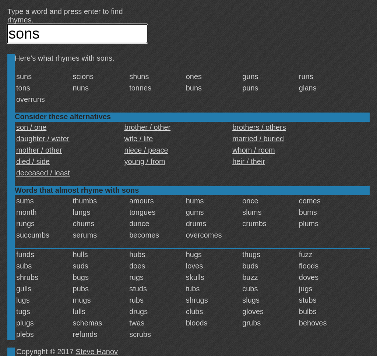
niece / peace (146, 150)
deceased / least (43, 173)
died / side (33, 161)
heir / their (248, 161)
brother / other (147, 127)
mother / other (39, 150)
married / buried (258, 139)
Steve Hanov (97, 352)
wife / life (138, 139)
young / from (144, 161)
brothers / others (259, 127)
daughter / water (43, 139)
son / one (31, 127)
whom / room (253, 150)
